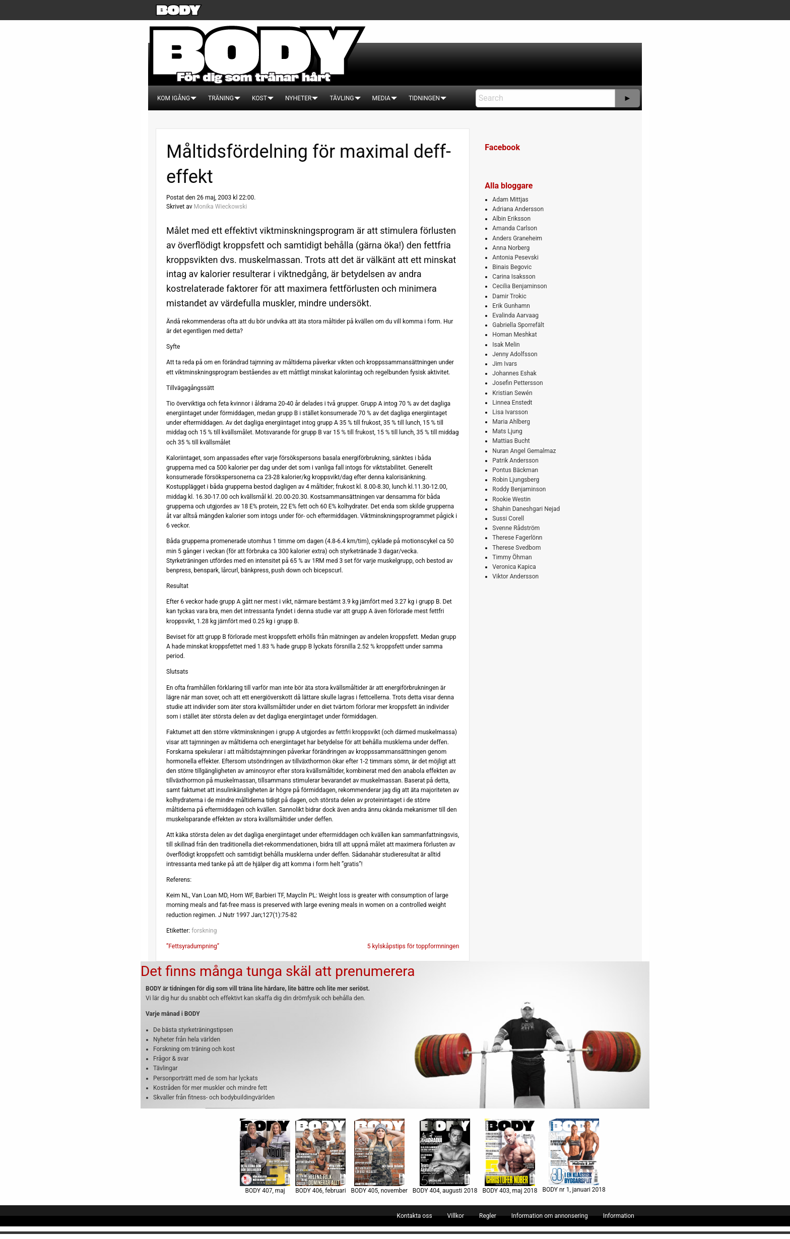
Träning (221, 98)
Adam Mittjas (510, 199)
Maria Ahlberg (511, 421)
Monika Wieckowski (220, 206)
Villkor (455, 1215)
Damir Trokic (509, 296)
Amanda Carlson (514, 228)
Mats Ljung (507, 431)
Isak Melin (505, 344)
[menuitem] (173, 98)
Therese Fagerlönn (517, 537)
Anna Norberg (511, 247)
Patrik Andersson (515, 460)
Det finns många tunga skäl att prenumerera (278, 971)
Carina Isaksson (513, 276)
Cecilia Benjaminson (519, 286)
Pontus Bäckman (515, 470)
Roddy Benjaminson (519, 489)
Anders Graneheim (517, 238)
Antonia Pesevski (515, 257)
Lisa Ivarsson (510, 412)
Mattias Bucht (511, 440)
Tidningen (424, 98)
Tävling (342, 98)
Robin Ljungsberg (515, 479)
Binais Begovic (512, 267)
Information (618, 1215)
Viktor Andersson (515, 576)
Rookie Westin (511, 499)
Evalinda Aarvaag (515, 315)
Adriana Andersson (518, 209)
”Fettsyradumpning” (192, 946)
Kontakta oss (414, 1215)
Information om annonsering (549, 1215)
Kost (259, 98)
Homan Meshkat (514, 334)
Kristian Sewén (512, 393)
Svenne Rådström (516, 528)
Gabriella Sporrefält (518, 325)
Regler (487, 1215)
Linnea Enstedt (512, 402)
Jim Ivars (504, 363)
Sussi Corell (508, 518)
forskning (204, 930)
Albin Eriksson (511, 218)
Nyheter (298, 98)
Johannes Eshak (514, 373)
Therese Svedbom (516, 547)
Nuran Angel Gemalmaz (524, 450)
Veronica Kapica (514, 566)
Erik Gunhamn (511, 305)
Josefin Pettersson (517, 382)
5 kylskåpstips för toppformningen (413, 946)
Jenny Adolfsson (514, 354)
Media (381, 98)
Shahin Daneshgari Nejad (526, 508)
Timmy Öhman (512, 557)
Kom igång (173, 98)
